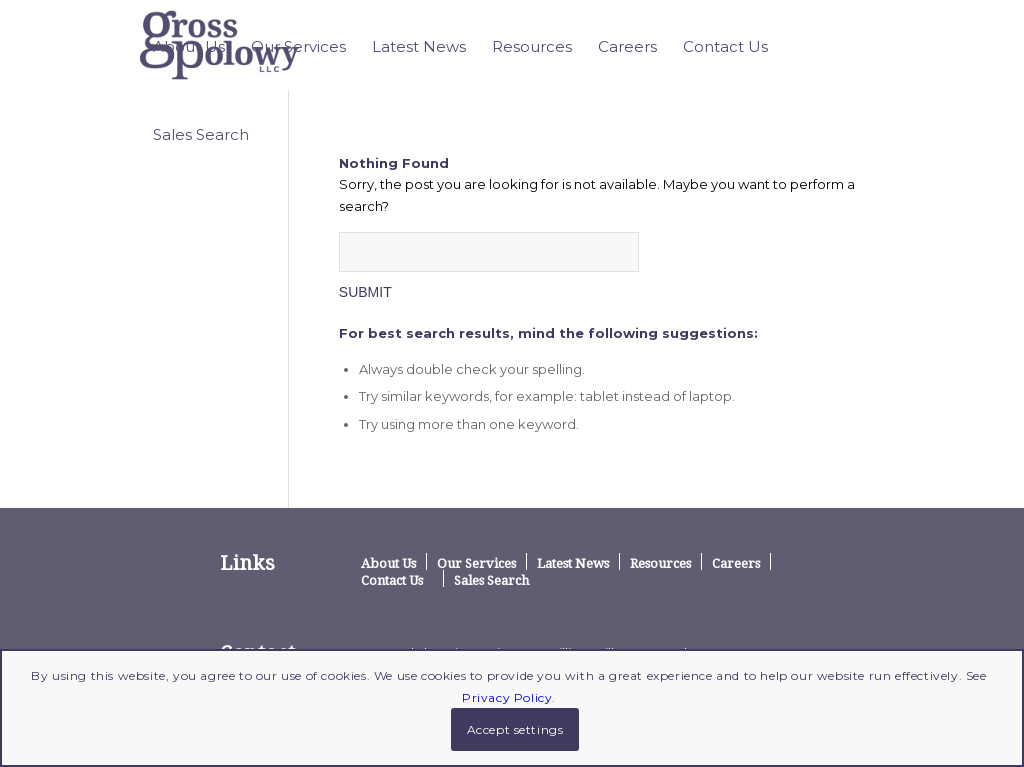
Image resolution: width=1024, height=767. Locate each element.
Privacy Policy (507, 697)
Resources (660, 563)
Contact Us (392, 580)
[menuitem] (189, 47)
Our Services (476, 563)
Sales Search (491, 580)
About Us (388, 563)
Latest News (573, 563)
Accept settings (515, 729)
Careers (736, 563)
